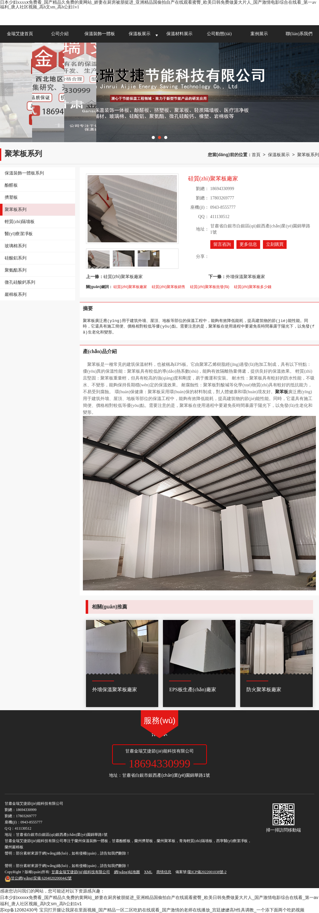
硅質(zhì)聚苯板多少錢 (252, 287)
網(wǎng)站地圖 (127, 872)
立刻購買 (274, 244)
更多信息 (248, 244)
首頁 (256, 154)
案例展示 (259, 33)
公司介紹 (60, 33)
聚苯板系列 (308, 154)
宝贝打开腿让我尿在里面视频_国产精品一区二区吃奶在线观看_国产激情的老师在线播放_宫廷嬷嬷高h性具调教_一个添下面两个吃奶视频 (171, 909)
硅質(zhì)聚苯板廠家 (123, 276)
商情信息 (163, 872)
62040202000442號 (38, 878)
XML (148, 872)
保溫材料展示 (179, 33)
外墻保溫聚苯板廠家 (245, 276)
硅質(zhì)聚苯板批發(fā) (209, 287)
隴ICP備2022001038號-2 (207, 872)
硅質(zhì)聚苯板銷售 (168, 287)
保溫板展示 (139, 33)
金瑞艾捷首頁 (20, 33)
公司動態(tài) (219, 33)
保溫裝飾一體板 (99, 33)
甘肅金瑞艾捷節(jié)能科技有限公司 (80, 872)
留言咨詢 (222, 244)
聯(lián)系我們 (299, 33)
